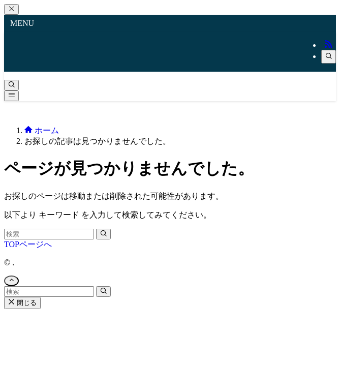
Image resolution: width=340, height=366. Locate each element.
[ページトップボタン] (11, 281)
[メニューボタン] (11, 95)
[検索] (328, 57)
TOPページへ (28, 244)
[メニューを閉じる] (11, 9)
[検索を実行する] (103, 234)
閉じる (22, 303)
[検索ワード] (49, 234)
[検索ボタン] (11, 85)
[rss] (328, 45)
